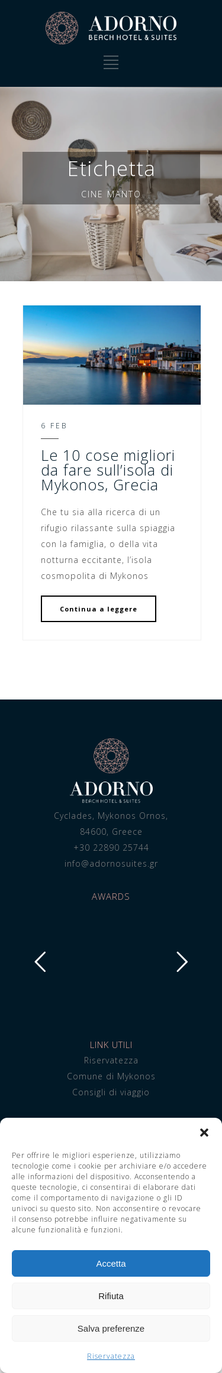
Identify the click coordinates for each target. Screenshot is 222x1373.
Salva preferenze (111, 1328)
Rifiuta (111, 1296)
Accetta (111, 1263)
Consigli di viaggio (111, 1092)
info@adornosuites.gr (111, 863)
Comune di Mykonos (111, 1076)
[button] (204, 1132)
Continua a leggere (98, 608)
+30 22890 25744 (111, 847)
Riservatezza (111, 1356)
